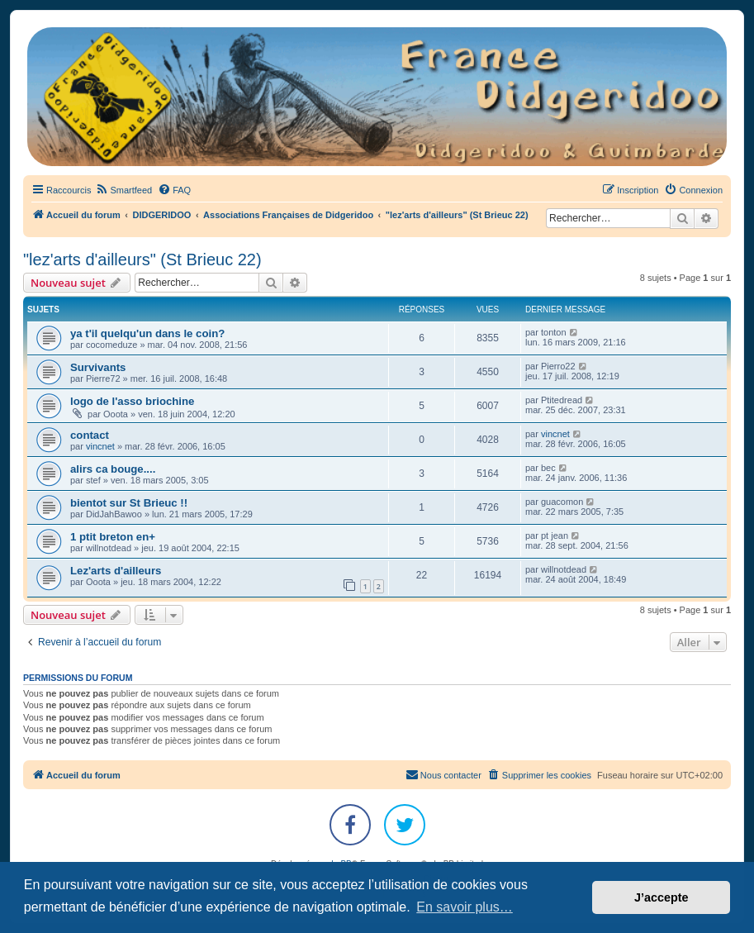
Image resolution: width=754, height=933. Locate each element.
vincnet (100, 446)
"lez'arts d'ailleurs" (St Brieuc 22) (142, 259)
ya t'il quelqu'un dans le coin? (147, 333)
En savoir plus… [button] (464, 907)
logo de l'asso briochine (132, 401)
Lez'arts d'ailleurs (115, 570)
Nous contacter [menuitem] (443, 774)
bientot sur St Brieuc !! (128, 503)
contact (89, 435)
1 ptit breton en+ (112, 537)
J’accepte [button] (661, 897)
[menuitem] (123, 190)
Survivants (98, 367)
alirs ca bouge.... (112, 469)
